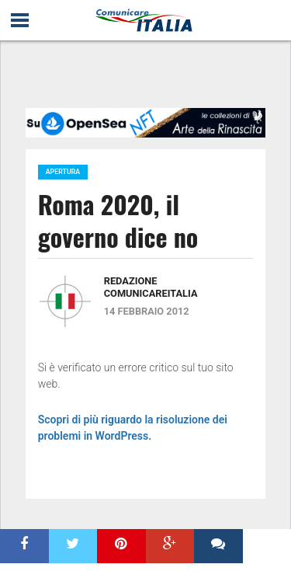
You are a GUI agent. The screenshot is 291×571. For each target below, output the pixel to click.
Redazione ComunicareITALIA (151, 287)
